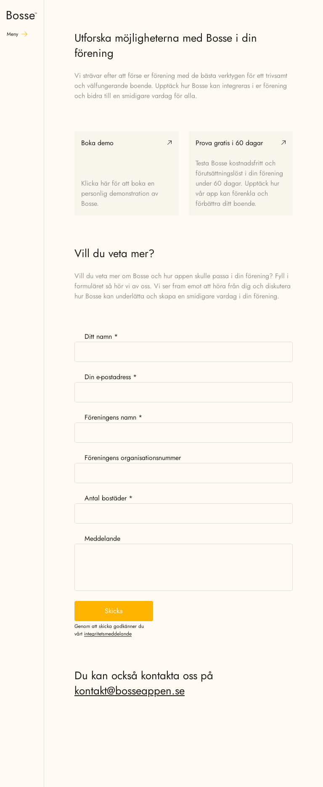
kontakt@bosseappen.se (129, 690)
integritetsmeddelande (108, 634)
